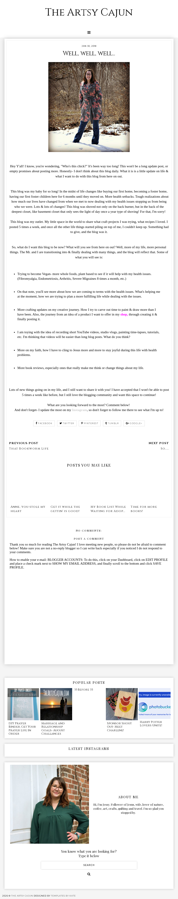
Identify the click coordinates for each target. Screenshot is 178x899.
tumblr (112, 423)
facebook (44, 423)
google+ (134, 423)
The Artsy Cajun (89, 12)
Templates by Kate (63, 896)
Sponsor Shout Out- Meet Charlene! (119, 726)
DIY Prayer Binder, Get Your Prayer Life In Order (22, 728)
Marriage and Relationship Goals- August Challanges (53, 728)
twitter (67, 423)
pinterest (89, 423)
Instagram (79, 410)
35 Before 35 (83, 690)
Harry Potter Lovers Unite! (151, 724)
